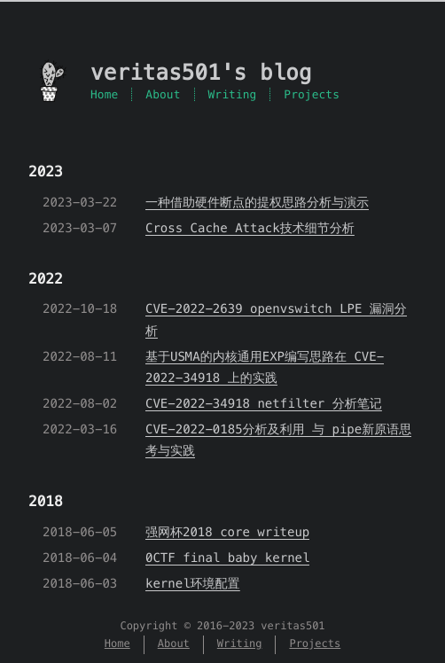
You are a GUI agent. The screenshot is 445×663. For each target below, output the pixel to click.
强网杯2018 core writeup (227, 532)
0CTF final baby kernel (227, 558)
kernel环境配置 (192, 583)
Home (104, 94)
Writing (232, 94)
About (162, 94)
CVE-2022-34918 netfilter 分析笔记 (263, 403)
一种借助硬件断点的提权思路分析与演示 (257, 202)
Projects (312, 94)
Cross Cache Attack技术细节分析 (250, 228)
